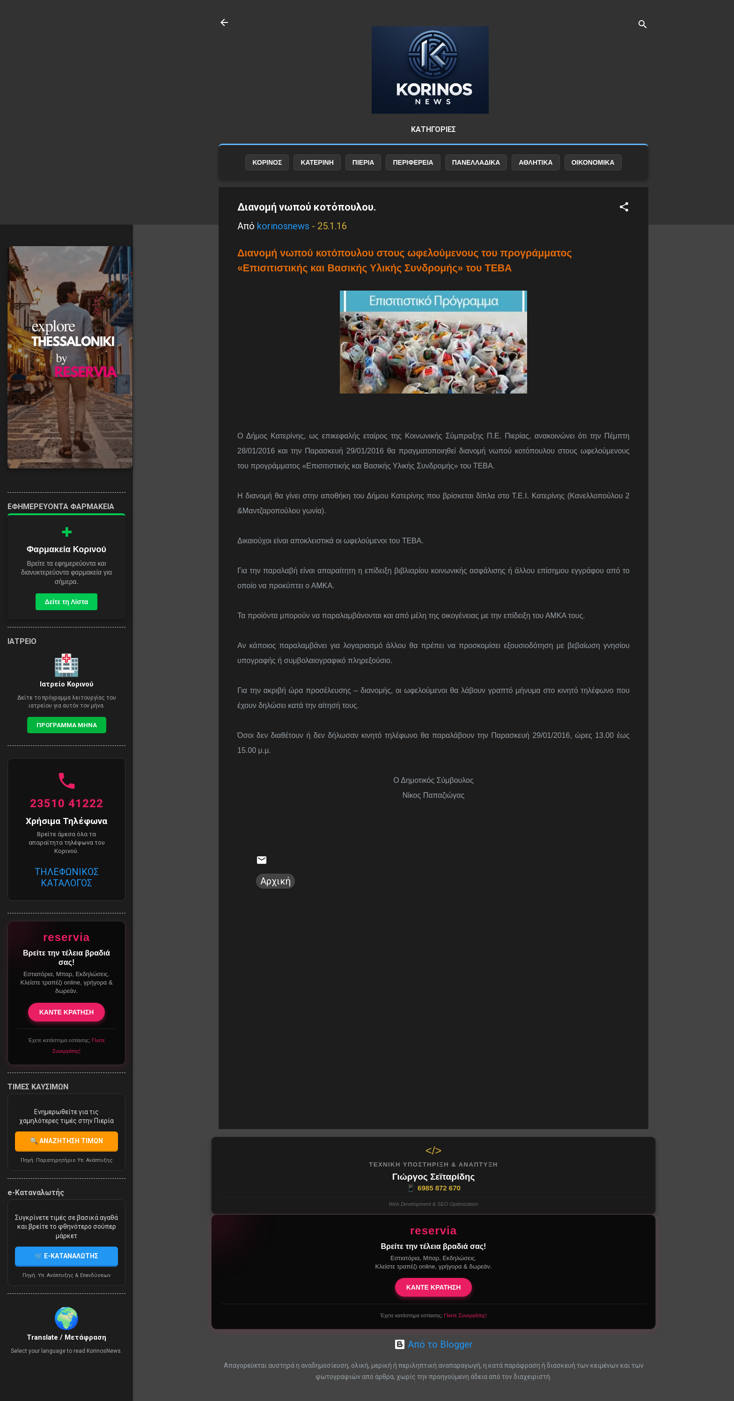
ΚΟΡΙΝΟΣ (267, 162)
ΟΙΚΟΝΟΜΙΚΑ (593, 162)
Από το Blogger (433, 1344)
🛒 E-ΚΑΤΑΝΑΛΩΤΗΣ (66, 1256)
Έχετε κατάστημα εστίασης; (433, 1315)
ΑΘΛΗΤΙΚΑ (535, 162)
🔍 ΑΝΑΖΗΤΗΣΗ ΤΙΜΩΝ (66, 1141)
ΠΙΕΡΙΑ (363, 162)
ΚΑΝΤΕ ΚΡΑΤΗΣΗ (433, 1287)
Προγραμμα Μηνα (67, 725)
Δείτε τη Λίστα (66, 602)
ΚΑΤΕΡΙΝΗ (317, 162)
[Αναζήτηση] (642, 25)
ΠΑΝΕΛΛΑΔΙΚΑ (476, 162)
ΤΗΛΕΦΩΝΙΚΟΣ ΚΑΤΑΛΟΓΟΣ (67, 877)
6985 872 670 (433, 1188)
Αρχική (275, 881)
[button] (624, 208)
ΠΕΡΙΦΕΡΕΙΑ (413, 162)
